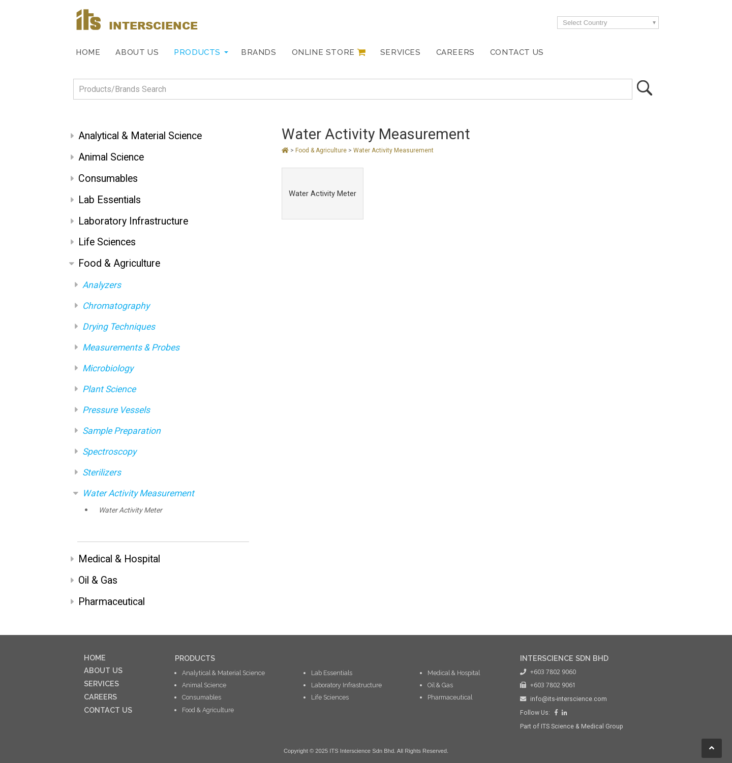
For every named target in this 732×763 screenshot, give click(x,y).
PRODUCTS (195, 658)
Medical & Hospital (119, 559)
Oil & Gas (97, 580)
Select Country (585, 22)
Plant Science (109, 389)
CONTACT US (108, 710)
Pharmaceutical (111, 602)
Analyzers (101, 285)
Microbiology (107, 368)
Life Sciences (107, 242)
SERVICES (101, 683)
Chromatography (115, 306)
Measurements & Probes (130, 347)
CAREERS (100, 696)
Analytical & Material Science (140, 136)
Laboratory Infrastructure (133, 221)
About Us (137, 52)
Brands (259, 52)
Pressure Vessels (116, 410)
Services (400, 52)
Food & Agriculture (119, 263)
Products (197, 52)
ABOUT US (103, 670)
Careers (455, 52)
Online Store (323, 52)
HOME (95, 657)
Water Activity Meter (130, 510)
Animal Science (111, 157)
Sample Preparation (121, 431)
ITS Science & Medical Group (582, 726)
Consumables (108, 178)
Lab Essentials (109, 200)
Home (88, 52)
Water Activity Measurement (138, 493)
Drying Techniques (118, 327)
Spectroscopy (109, 452)
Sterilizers (101, 472)
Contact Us (517, 52)
